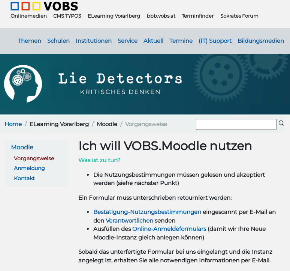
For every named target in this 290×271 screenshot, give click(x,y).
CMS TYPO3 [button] (67, 16)
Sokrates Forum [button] (239, 16)
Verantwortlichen (129, 220)
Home (13, 124)
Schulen (58, 41)
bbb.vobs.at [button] (161, 16)
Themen (29, 41)
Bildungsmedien (261, 41)
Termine (181, 41)
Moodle (22, 147)
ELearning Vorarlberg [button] (114, 16)
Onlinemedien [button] (28, 16)
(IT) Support (215, 41)
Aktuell (153, 41)
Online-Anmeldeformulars (169, 228)
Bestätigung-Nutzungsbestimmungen (147, 211)
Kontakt (24, 178)
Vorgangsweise (34, 158)
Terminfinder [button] (198, 16)
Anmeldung (29, 168)
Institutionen (94, 41)
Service (128, 41)
